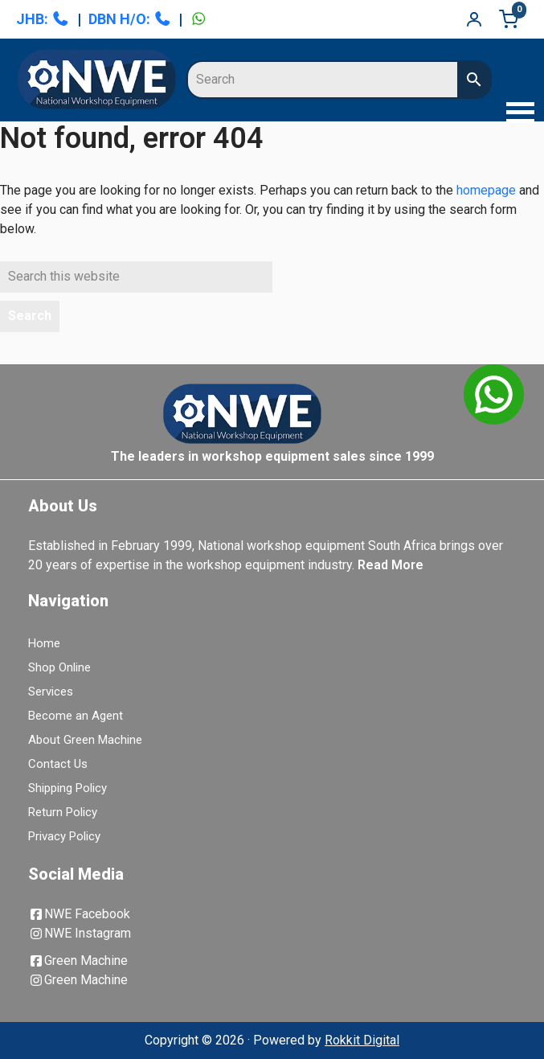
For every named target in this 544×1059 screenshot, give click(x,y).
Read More (390, 565)
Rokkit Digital (362, 1040)
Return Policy (62, 812)
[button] (516, 114)
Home (44, 643)
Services (50, 691)
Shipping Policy (67, 788)
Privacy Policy (64, 836)
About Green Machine (85, 740)
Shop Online (59, 667)
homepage (486, 190)
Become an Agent (75, 715)
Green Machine (78, 960)
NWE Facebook (79, 913)
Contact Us (58, 764)
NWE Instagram (79, 933)
